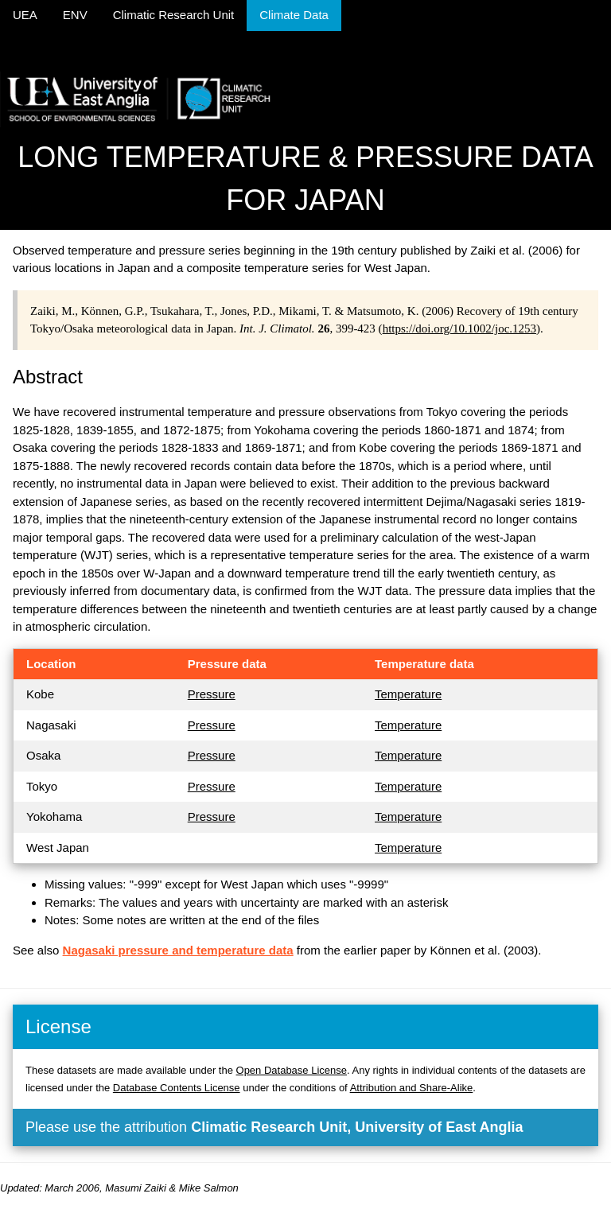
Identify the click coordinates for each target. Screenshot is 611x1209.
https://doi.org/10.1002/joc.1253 (459, 328)
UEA (25, 14)
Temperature (408, 694)
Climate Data (294, 14)
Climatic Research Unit (174, 14)
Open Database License (291, 1070)
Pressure (211, 694)
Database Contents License (176, 1088)
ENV (75, 14)
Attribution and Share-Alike (411, 1088)
